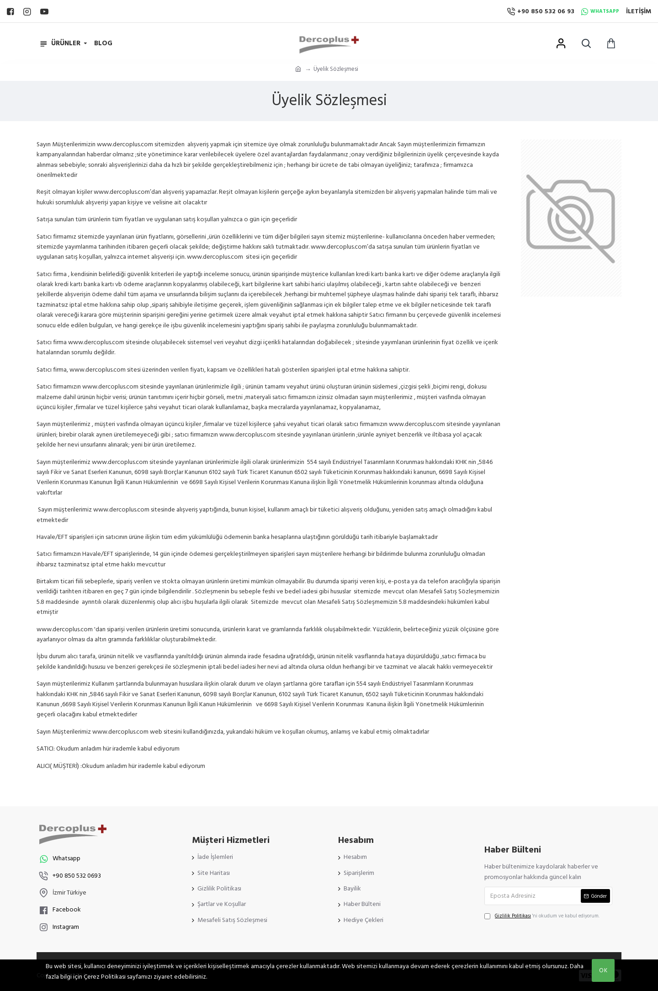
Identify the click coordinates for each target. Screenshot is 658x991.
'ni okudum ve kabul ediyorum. (542, 916)
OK (603, 970)
